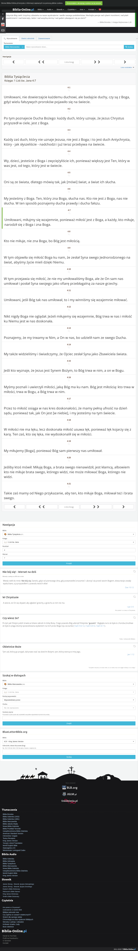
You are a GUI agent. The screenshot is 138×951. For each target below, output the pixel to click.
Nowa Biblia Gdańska (11, 826)
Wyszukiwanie (10, 39)
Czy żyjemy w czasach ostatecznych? (17, 915)
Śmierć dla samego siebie (12, 917)
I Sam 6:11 (100, 626)
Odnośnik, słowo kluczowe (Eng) (14, 745)
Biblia (40, 9)
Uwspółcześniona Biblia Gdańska (15, 831)
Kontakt (5, 943)
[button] (69, 534)
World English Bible (10, 845)
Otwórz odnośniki (27, 38)
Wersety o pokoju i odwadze (13, 922)
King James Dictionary (10, 894)
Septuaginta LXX (9, 848)
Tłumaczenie (8, 43)
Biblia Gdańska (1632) (11, 817)
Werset (5, 554)
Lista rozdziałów (128, 67)
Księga (5, 538)
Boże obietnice (8, 927)
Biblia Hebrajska (9, 861)
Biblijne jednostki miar (11, 912)
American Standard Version (13, 833)
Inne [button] (82, 9)
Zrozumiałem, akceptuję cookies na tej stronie (84, 3)
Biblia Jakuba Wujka (10, 824)
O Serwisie (7, 941)
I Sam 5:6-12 (79, 626)
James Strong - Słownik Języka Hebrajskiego (18, 884)
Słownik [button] (60, 9)
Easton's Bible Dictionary (11, 889)
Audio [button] (50, 9)
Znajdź (68, 723)
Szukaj (68, 757)
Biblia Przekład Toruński (12, 829)
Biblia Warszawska (10, 821)
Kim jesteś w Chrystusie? (11, 907)
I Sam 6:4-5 (90, 626)
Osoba (5, 704)
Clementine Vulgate (10, 836)
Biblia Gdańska (8, 859)
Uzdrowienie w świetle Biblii (12, 910)
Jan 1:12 (131, 654)
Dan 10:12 (129, 587)
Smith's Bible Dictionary (11, 896)
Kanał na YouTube (9, 936)
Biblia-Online (23, 9)
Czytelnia (72, 9)
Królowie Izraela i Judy (11, 924)
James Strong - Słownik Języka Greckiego (17, 886)
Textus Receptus (9, 838)
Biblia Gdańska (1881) (11, 819)
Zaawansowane (44, 38)
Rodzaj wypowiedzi (9, 696)
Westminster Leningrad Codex (14, 850)
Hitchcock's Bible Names (11, 891)
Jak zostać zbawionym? (12, 905)
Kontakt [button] (92, 9)
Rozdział (5, 546)
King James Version (10, 841)
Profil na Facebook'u (10, 938)
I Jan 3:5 (130, 607)
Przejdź (69, 563)
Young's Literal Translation (12, 843)
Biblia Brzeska (8, 814)
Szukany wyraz (8, 712)
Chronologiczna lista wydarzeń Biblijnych (18, 919)
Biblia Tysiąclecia (9, 864)
